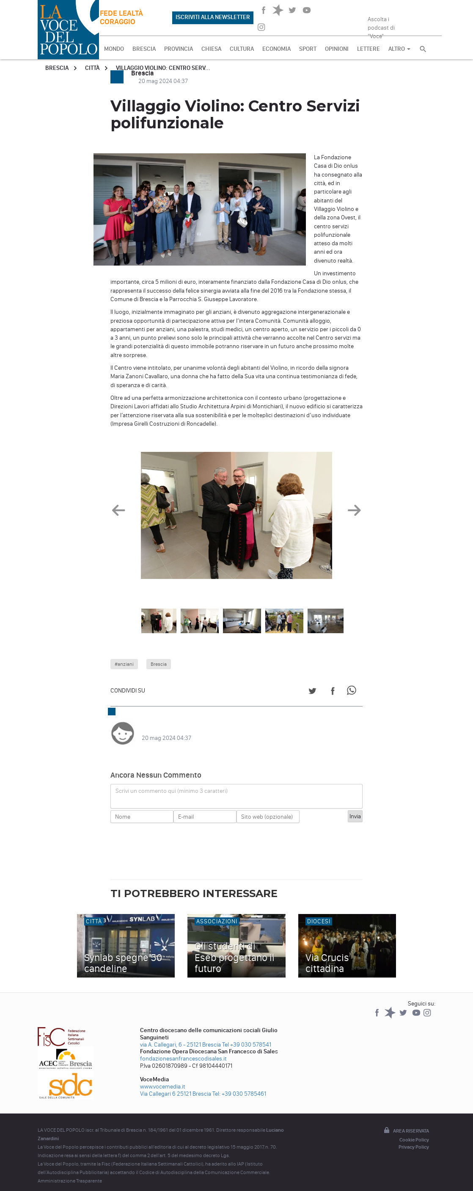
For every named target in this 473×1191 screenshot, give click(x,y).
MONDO (114, 49)
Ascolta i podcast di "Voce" (381, 25)
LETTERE (368, 49)
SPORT (307, 49)
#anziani (124, 664)
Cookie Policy (414, 1131)
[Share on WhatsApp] (353, 692)
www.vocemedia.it (162, 1078)
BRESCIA (144, 49)
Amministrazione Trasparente (70, 1172)
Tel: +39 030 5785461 (239, 1085)
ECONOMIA (276, 49)
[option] (236, 517)
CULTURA (242, 49)
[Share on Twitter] (312, 692)
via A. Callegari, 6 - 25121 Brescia (180, 1036)
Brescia (57, 68)
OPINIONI (337, 49)
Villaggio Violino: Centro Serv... (163, 68)
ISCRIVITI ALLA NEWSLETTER (213, 17)
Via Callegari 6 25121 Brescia (175, 1085)
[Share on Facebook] (332, 692)
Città (92, 68)
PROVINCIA (178, 49)
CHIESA (211, 49)
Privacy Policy (414, 1138)
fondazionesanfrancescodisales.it (183, 1050)
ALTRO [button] (399, 49)
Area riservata (405, 1122)
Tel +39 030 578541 (246, 1036)
